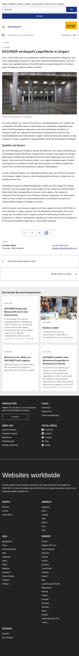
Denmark (45, 553)
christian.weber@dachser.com (64, 248)
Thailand (5, 580)
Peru (44, 526)
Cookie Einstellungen (50, 415)
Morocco (5, 507)
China (4, 545)
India (4, 553)
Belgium (45, 545)
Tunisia (5, 511)
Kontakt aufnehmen (10, 445)
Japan (4, 561)
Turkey (44, 622)
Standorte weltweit (9, 433)
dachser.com (23, 491)
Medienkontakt (8, 441)
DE (58, 584)
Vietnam (5, 584)
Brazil (44, 511)
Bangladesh (7, 541)
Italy (43, 580)
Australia (5, 634)
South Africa (7, 515)
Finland (45, 557)
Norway (45, 591)
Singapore (6, 572)
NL (54, 545)
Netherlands (47, 588)
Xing (45, 441)
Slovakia (45, 607)
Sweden (45, 615)
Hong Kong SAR (9, 549)
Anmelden (15, 417)
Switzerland (46, 618)
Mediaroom (14, 27)
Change (39, 16)
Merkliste (66, 35)
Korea (4, 565)
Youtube (47, 437)
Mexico (44, 522)
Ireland (44, 576)
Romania (45, 603)
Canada (45, 515)
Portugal (45, 599)
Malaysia (5, 568)
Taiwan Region (8, 576)
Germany (45, 565)
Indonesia (6, 557)
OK (71, 9)
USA (44, 530)
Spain (44, 611)
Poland (44, 595)
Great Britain (47, 568)
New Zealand (7, 637)
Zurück (5, 42)
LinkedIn (47, 433)
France (44, 561)
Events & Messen (9, 430)
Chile (44, 519)
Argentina (46, 507)
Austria (44, 541)
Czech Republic (48, 549)
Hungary (45, 572)
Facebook (47, 430)
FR (50, 545)
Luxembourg (47, 584)
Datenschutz (47, 411)
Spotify (46, 445)
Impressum (46, 408)
